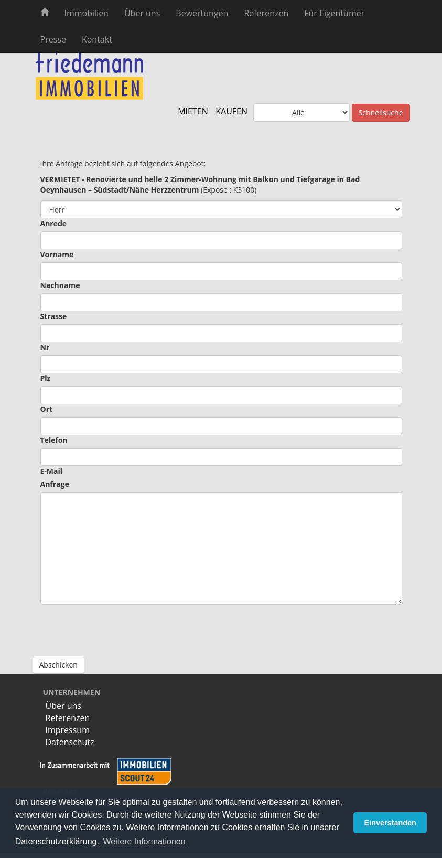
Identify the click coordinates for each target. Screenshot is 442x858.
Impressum (68, 730)
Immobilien (86, 13)
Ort (46, 409)
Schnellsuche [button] (381, 113)
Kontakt (97, 39)
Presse (53, 39)
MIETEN (193, 111)
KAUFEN (231, 111)
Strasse (53, 316)
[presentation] (120, 625)
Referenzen (266, 13)
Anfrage (54, 484)
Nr (45, 347)
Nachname (60, 285)
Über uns (142, 13)
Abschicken (58, 665)
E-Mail (51, 471)
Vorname (57, 254)
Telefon (54, 440)
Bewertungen (202, 13)
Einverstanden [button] (390, 823)
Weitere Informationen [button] (144, 841)
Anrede (53, 223)
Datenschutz (70, 742)
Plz (45, 378)
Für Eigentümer (334, 13)
